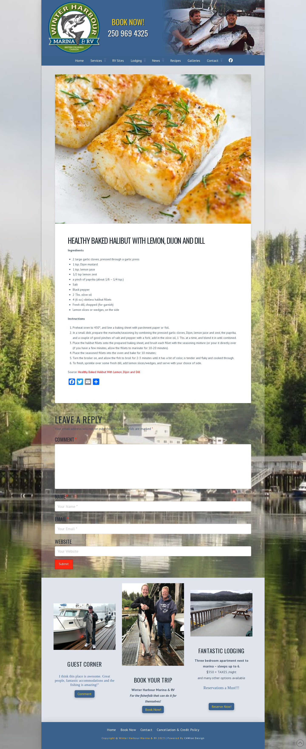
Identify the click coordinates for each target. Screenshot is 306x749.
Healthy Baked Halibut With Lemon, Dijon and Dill (109, 372)
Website (63, 541)
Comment (66, 439)
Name (61, 496)
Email (62, 519)
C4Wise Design (194, 738)
